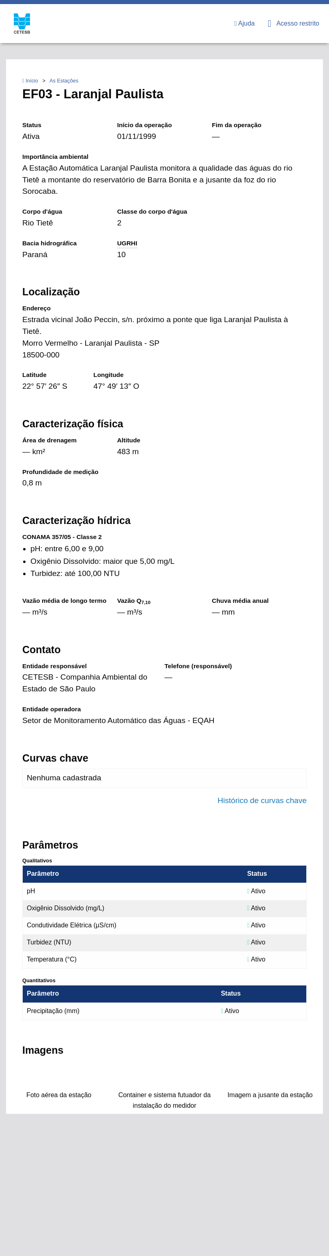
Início (30, 81)
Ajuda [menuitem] (244, 23)
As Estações (63, 81)
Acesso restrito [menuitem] (293, 23)
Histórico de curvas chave (262, 800)
